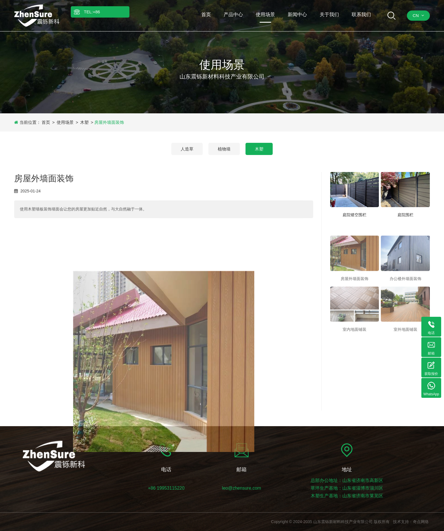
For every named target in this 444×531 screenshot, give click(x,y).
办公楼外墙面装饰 (405, 296)
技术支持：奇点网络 (411, 521)
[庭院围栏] (405, 190)
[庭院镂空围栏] (354, 190)
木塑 (84, 122)
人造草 (187, 148)
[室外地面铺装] (405, 321)
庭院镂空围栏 (354, 216)
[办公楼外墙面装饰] (405, 270)
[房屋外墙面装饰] (354, 270)
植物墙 (224, 148)
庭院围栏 (405, 216)
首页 (46, 122)
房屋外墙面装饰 (354, 296)
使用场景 (65, 122)
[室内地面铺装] (354, 321)
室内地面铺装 (354, 346)
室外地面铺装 (405, 346)
